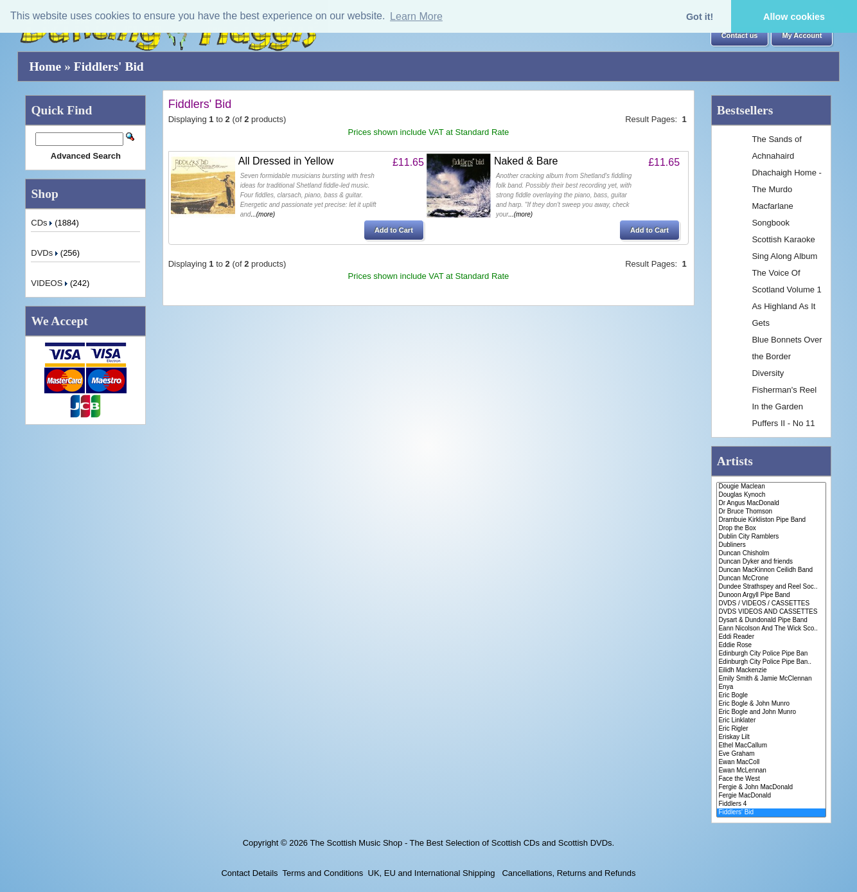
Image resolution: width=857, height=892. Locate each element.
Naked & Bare (526, 161)
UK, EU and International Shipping (431, 873)
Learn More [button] (416, 16)
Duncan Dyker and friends (771, 562)
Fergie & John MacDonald (771, 787)
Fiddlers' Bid (109, 66)
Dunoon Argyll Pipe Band (771, 595)
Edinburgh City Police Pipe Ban (771, 654)
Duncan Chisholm (771, 553)
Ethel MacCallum (771, 746)
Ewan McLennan (771, 771)
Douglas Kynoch (771, 495)
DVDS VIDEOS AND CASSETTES (771, 612)
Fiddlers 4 (771, 804)
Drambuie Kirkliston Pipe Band (771, 520)
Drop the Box (771, 528)
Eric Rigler (771, 729)
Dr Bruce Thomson (771, 512)
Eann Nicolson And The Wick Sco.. (771, 629)
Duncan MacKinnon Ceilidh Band (771, 570)
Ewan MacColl (771, 762)
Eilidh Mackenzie (771, 670)
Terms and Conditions (323, 873)
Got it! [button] (699, 17)
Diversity (768, 373)
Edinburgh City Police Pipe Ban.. (771, 662)
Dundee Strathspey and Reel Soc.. (771, 587)
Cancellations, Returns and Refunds (568, 873)
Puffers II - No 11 (783, 423)
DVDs (45, 253)
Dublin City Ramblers (771, 537)
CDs (43, 222)
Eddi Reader (771, 637)
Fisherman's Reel (784, 390)
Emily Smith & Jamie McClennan (771, 679)
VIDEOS (50, 283)
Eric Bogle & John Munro (771, 704)
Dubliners (771, 545)
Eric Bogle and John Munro (771, 712)
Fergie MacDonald (771, 796)
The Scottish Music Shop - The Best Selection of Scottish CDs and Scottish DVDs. (462, 843)
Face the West (771, 779)
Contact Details (249, 873)
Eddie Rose (771, 645)
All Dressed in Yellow (286, 161)
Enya (771, 687)
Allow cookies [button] (794, 17)
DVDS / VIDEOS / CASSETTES (771, 604)
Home (45, 66)
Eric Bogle (771, 695)
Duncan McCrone (771, 579)
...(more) (263, 214)
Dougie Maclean (771, 487)
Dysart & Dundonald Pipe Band (771, 620)
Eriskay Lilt (771, 737)
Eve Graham (771, 754)
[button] (740, 36)
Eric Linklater (771, 721)
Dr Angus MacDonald (771, 503)
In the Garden (777, 406)
